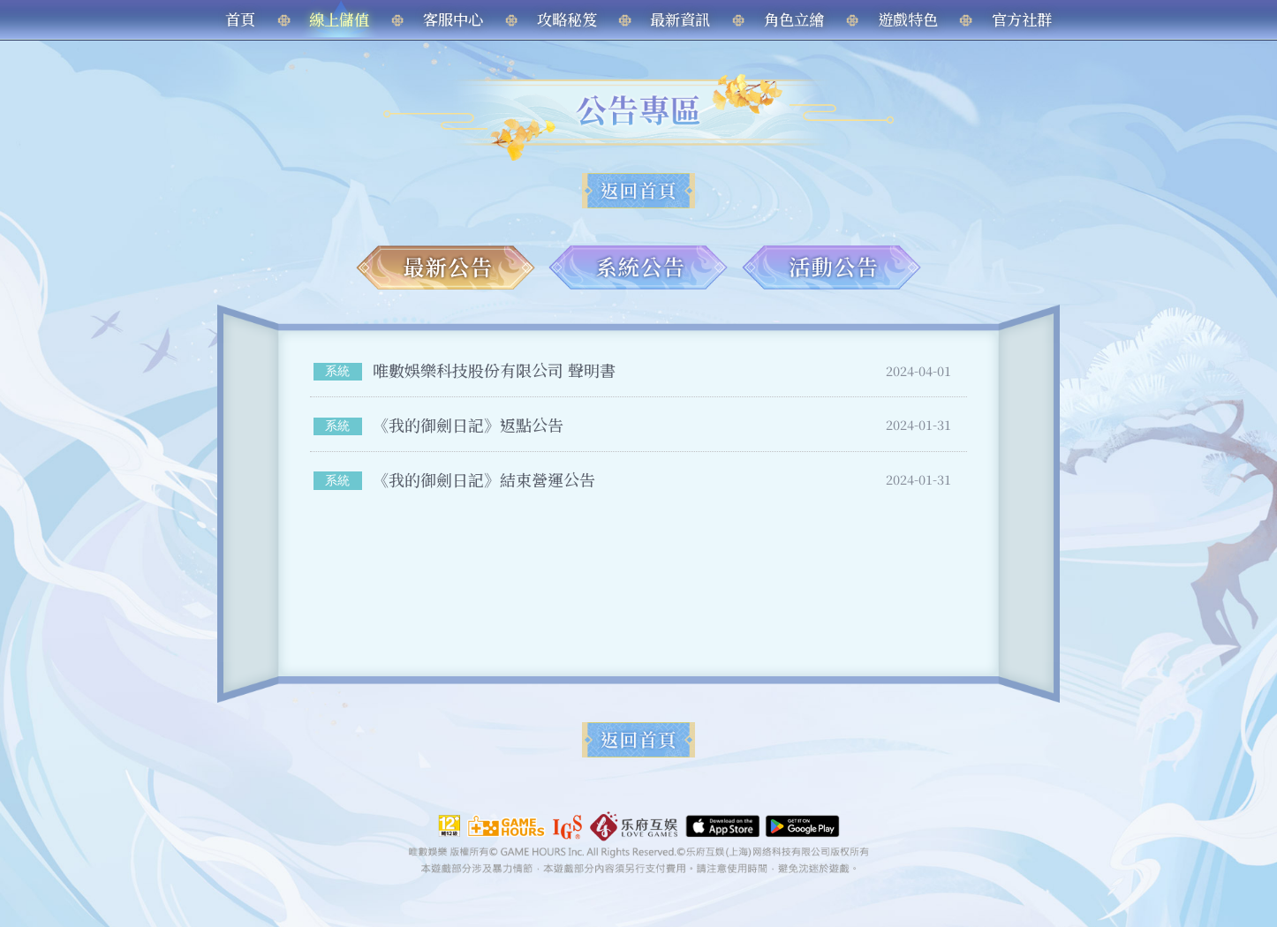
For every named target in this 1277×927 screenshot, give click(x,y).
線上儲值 (339, 19)
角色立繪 (794, 19)
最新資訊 (680, 19)
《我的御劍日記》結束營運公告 (484, 479)
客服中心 (453, 19)
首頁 (240, 19)
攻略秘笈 (567, 19)
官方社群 (1022, 19)
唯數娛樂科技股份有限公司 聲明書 (494, 369)
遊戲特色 (908, 19)
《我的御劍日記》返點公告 (468, 424)
